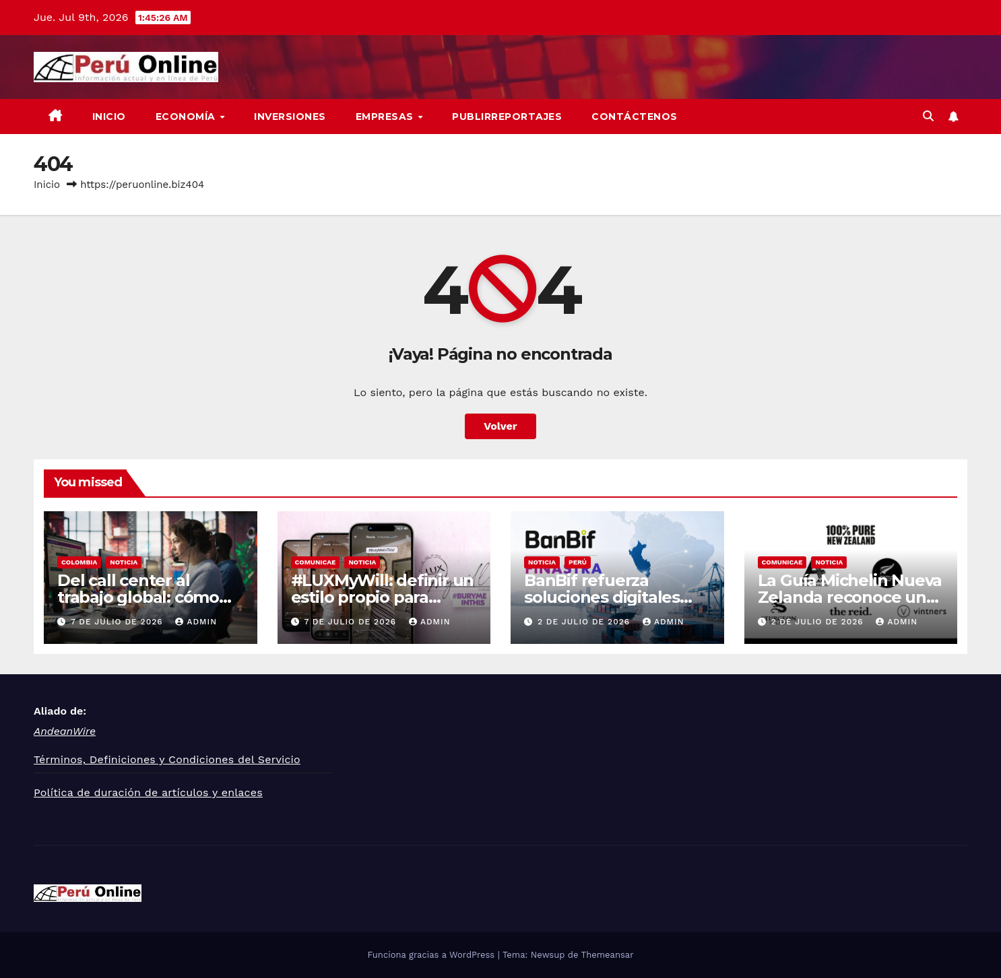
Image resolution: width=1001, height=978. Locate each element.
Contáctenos (634, 116)
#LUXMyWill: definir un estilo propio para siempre (382, 597)
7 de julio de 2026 (118, 621)
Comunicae (315, 562)
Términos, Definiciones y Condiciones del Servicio (167, 759)
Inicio (109, 116)
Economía (187, 116)
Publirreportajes (507, 116)
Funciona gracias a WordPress (432, 955)
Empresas (386, 116)
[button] (928, 116)
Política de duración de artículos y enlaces (148, 792)
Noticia (123, 562)
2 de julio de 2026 (585, 621)
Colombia (79, 562)
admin (196, 621)
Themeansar (607, 955)
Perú (578, 562)
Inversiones (290, 116)
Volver (500, 426)
